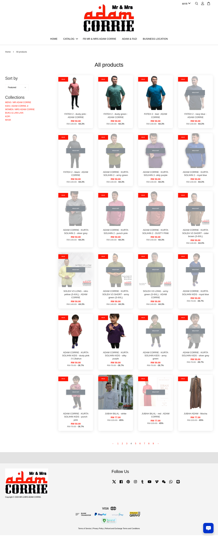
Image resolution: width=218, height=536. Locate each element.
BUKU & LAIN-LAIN (14, 114)
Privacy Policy (98, 529)
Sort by (11, 79)
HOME (53, 39)
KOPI (7, 117)
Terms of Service (84, 529)
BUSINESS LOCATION (155, 39)
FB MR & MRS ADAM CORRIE (99, 39)
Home (8, 53)
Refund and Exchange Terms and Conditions (122, 529)
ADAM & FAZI (129, 39)
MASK (8, 121)
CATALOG (70, 39)
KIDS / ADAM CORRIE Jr (16, 106)
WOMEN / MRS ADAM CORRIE (20, 110)
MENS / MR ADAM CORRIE (18, 103)
